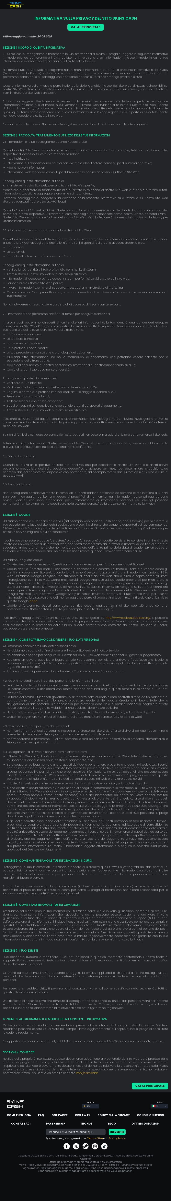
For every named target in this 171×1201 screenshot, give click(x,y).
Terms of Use (95, 1138)
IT (155, 1106)
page (33, 601)
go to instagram (95, 1146)
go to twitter (76, 1146)
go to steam (85, 1146)
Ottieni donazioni (145, 1124)
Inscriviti (117, 1132)
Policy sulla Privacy (114, 1115)
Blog (112, 1124)
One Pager (59, 1115)
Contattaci (20, 1124)
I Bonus (86, 1124)
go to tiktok (104, 1146)
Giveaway (82, 1115)
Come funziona (19, 1115)
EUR (86, 1106)
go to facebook (66, 1146)
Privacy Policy (117, 1138)
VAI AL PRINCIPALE (85, 27)
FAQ (41, 1115)
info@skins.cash (87, 1073)
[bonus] (76, 1132)
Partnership (55, 1124)
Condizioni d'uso (150, 1115)
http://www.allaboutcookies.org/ (128, 618)
